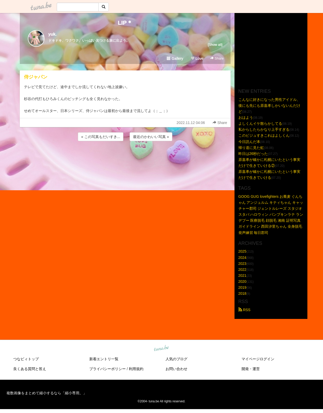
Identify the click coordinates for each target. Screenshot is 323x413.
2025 (242, 251)
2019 (242, 287)
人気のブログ (176, 359)
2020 (242, 281)
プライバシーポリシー (107, 369)
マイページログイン (258, 359)
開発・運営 (251, 369)
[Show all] (215, 45)
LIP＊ (125, 22)
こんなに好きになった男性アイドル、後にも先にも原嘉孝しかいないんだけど (269, 105)
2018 (242, 293)
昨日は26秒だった (253, 154)
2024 (242, 257)
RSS (244, 310)
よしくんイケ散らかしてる (260, 123)
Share (217, 58)
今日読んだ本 (249, 142)
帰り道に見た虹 (251, 148)
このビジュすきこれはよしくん (263, 135)
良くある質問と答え (29, 369)
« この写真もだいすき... (100, 137)
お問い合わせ (176, 369)
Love (197, 58)
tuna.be (161, 348)
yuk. (52, 34)
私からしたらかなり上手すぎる (263, 129)
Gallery (175, 58)
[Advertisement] (125, 156)
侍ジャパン (35, 77)
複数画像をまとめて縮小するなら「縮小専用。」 (47, 393)
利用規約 (136, 369)
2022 (242, 269)
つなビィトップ (26, 359)
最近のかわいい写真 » (151, 137)
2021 (242, 275)
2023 (242, 263)
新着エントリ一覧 (103, 359)
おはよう (245, 117)
